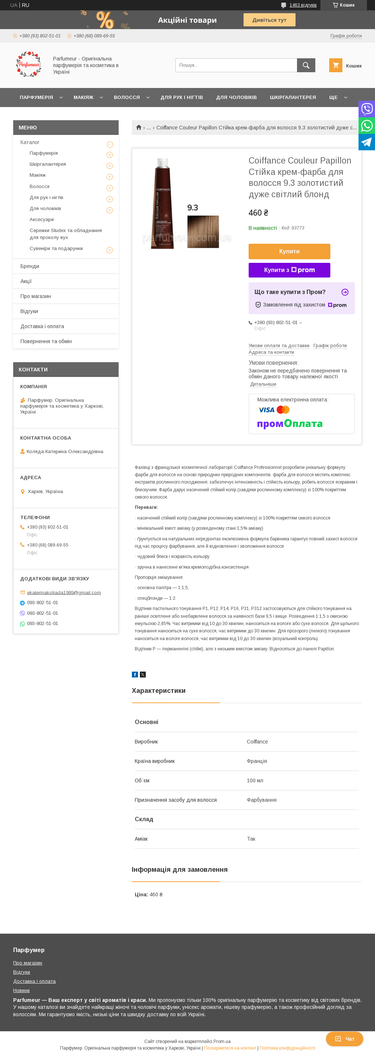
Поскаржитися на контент (230, 1048)
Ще (333, 97)
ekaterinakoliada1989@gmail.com (64, 592)
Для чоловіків (236, 97)
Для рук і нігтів (181, 97)
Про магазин (36, 296)
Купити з (289, 270)
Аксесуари (42, 219)
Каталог (30, 142)
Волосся (127, 97)
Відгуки (29, 311)
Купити (289, 251)
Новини (21, 990)
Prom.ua (222, 1041)
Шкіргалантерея (293, 97)
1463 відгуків (303, 5)
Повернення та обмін (46, 341)
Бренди (30, 266)
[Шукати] (306, 65)
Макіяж (83, 97)
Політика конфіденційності (287, 1048)
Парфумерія (36, 97)
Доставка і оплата (42, 326)
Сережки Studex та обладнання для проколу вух (66, 234)
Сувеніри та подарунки (56, 248)
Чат (344, 1039)
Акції (26, 281)
